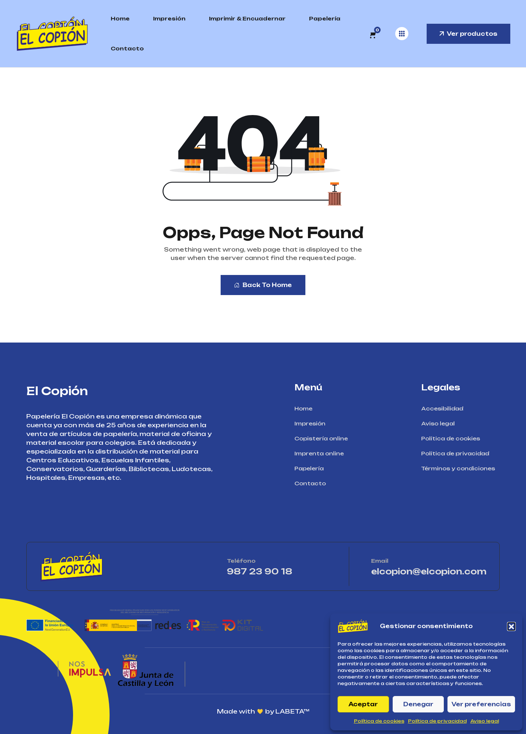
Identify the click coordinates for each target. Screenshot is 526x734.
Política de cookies (379, 721)
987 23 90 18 (281, 571)
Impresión (169, 18)
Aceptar (363, 704)
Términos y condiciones (460, 468)
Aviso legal (484, 721)
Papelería (324, 18)
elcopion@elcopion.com (429, 571)
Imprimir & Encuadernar (247, 18)
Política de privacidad (437, 721)
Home (120, 18)
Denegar (418, 704)
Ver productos (468, 33)
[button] (511, 626)
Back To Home (263, 285)
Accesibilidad (444, 408)
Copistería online (323, 438)
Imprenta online (321, 453)
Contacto (127, 48)
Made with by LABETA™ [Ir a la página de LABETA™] (263, 711)
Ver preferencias (481, 704)
